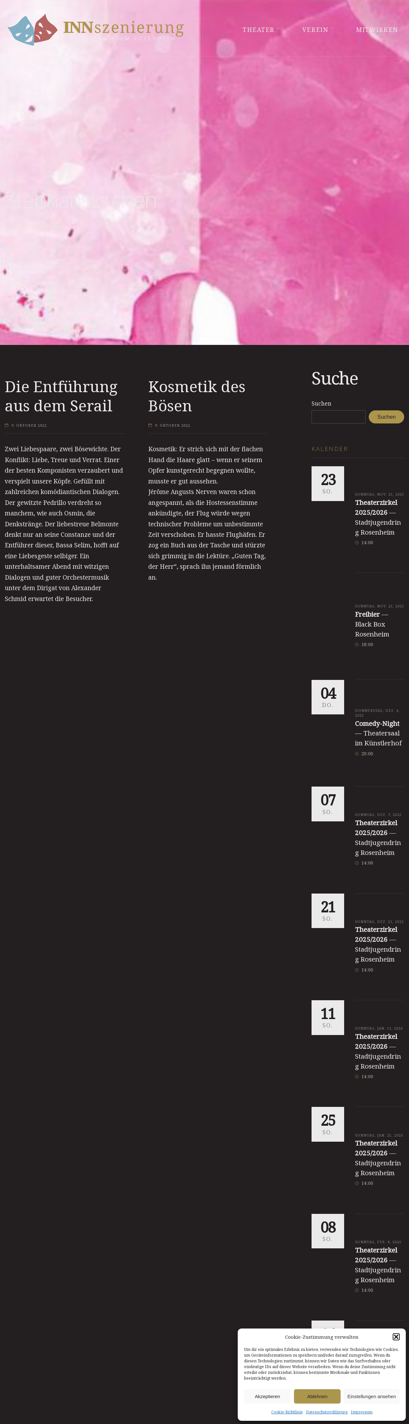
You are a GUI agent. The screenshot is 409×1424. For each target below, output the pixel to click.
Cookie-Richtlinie (287, 1412)
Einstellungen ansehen (371, 1396)
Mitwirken (377, 30)
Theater (258, 30)
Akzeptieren (267, 1396)
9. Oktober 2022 (29, 425)
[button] (396, 1337)
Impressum (362, 1412)
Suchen (321, 403)
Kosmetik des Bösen (196, 396)
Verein (315, 30)
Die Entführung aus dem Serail (61, 396)
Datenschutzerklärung (327, 1412)
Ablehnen (317, 1396)
